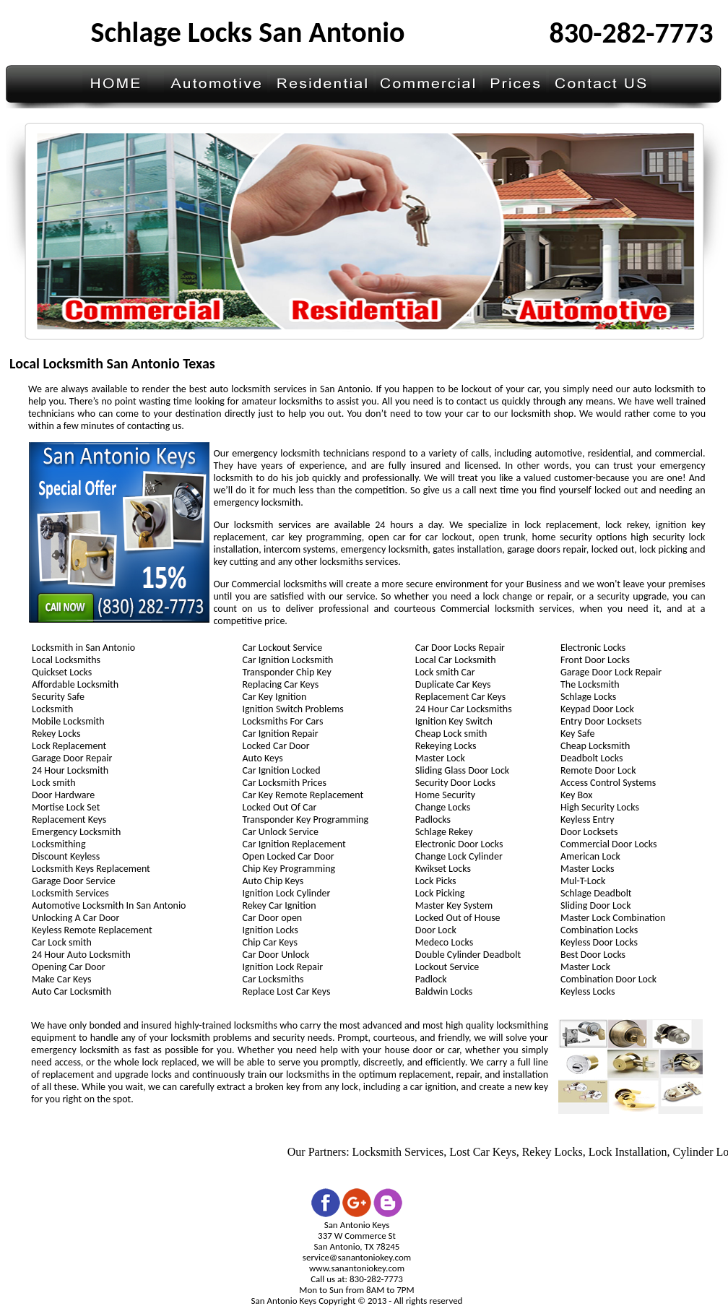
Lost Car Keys (485, 1152)
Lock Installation (630, 1152)
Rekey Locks (554, 1152)
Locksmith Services (400, 1152)
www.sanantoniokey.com (356, 1268)
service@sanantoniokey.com (357, 1257)
